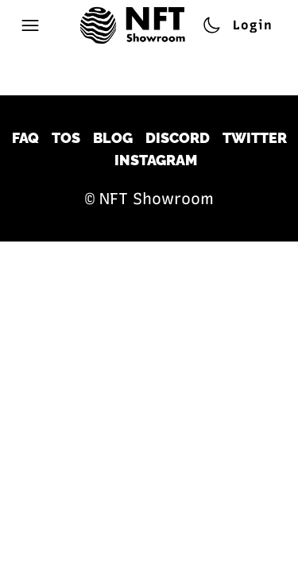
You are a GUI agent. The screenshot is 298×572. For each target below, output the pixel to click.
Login (253, 25)
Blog (113, 137)
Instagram (155, 160)
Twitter (255, 137)
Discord (177, 137)
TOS (66, 137)
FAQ (25, 137)
